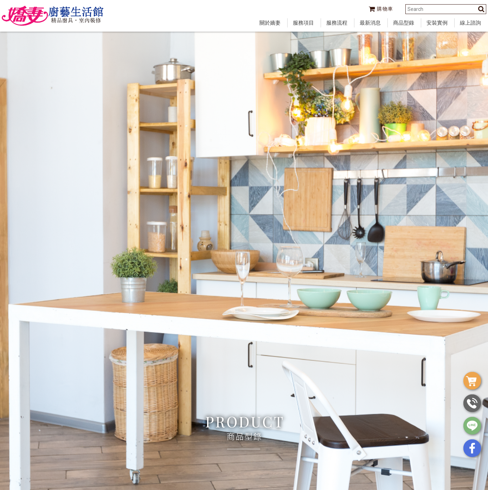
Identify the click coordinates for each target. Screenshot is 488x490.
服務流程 (336, 23)
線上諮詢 (470, 23)
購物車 (381, 9)
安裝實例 (437, 23)
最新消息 (370, 23)
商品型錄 (403, 23)
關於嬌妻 (270, 23)
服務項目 (303, 23)
